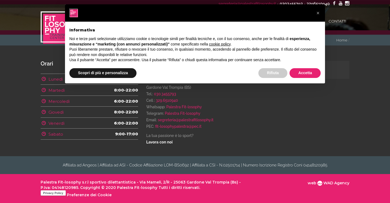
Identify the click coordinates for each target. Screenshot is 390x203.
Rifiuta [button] (273, 73)
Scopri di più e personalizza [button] (103, 73)
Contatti (337, 21)
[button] (318, 13)
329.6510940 (167, 100)
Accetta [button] (305, 73)
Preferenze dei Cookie (89, 194)
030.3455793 (165, 94)
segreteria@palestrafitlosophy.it (186, 120)
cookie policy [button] (219, 44)
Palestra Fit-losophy (184, 107)
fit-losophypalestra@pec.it (178, 126)
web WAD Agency (328, 183)
